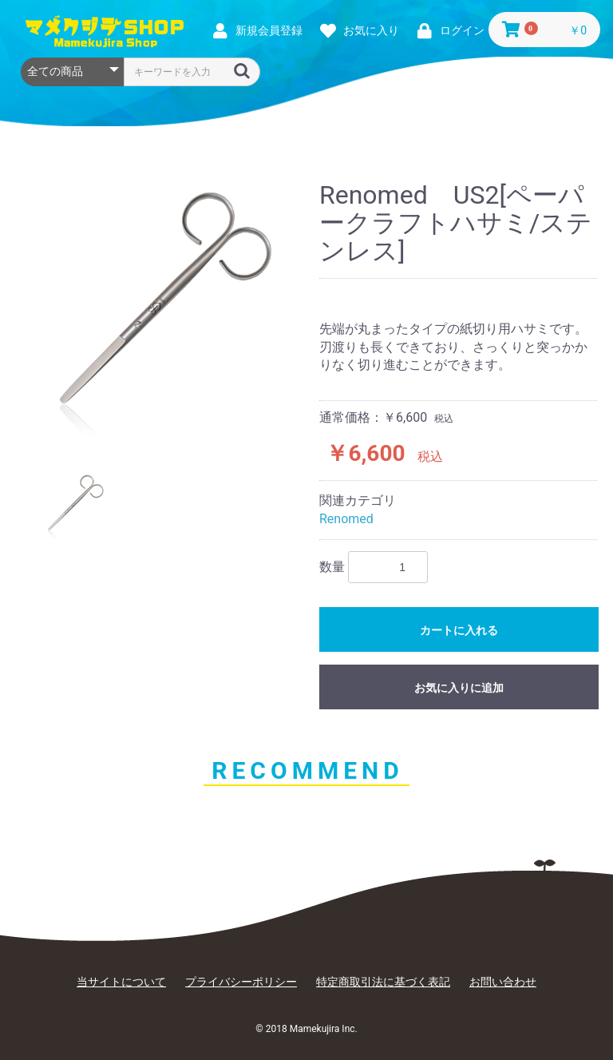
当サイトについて (121, 981)
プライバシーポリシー (241, 981)
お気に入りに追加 (459, 687)
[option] (161, 310)
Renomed (346, 518)
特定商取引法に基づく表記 (383, 981)
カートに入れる (459, 630)
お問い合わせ (502, 981)
